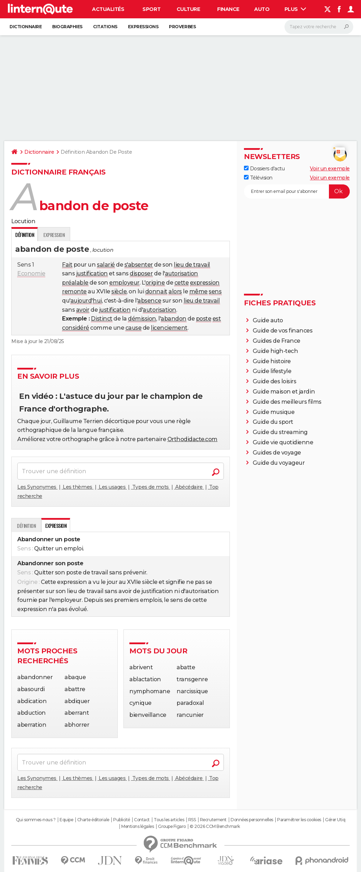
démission (142, 318)
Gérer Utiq (335, 819)
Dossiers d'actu (264, 168)
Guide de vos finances (283, 330)
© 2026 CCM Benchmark (215, 826)
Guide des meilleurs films (287, 401)
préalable (75, 282)
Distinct (101, 318)
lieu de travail (192, 264)
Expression (54, 234)
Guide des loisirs (274, 381)
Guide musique (274, 412)
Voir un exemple (330, 168)
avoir (83, 309)
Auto (261, 9)
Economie (31, 273)
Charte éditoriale (93, 819)
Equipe (66, 819)
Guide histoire (272, 361)
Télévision (258, 178)
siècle (119, 291)
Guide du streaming (280, 432)
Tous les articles (169, 819)
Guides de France (276, 340)
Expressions (143, 26)
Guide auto (268, 320)
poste (204, 318)
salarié (106, 264)
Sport (151, 9)
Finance (228, 9)
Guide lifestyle (272, 371)
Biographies (67, 26)
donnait (156, 291)
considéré (75, 327)
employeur (124, 282)
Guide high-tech (275, 351)
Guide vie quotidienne (283, 442)
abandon (173, 318)
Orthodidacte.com (192, 439)
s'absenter (138, 264)
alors (175, 291)
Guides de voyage (277, 452)
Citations (105, 26)
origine (155, 282)
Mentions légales (137, 826)
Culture (188, 9)
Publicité (121, 819)
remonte (74, 291)
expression (205, 282)
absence (149, 300)
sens (215, 291)
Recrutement (213, 819)
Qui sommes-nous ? (36, 819)
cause (134, 327)
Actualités (108, 9)
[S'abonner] (297, 191)
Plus (295, 9)
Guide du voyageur (279, 462)
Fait (67, 264)
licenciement (169, 327)
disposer (141, 273)
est (217, 318)
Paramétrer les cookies (299, 819)
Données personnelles (252, 819)
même (198, 291)
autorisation (181, 273)
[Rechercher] (318, 27)
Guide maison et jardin (284, 391)
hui (97, 300)
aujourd (81, 300)
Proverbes (182, 26)
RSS (192, 819)
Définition (26, 525)
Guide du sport (273, 422)
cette (182, 282)
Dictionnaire (26, 26)
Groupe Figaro (172, 826)
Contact (142, 819)
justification (92, 273)
